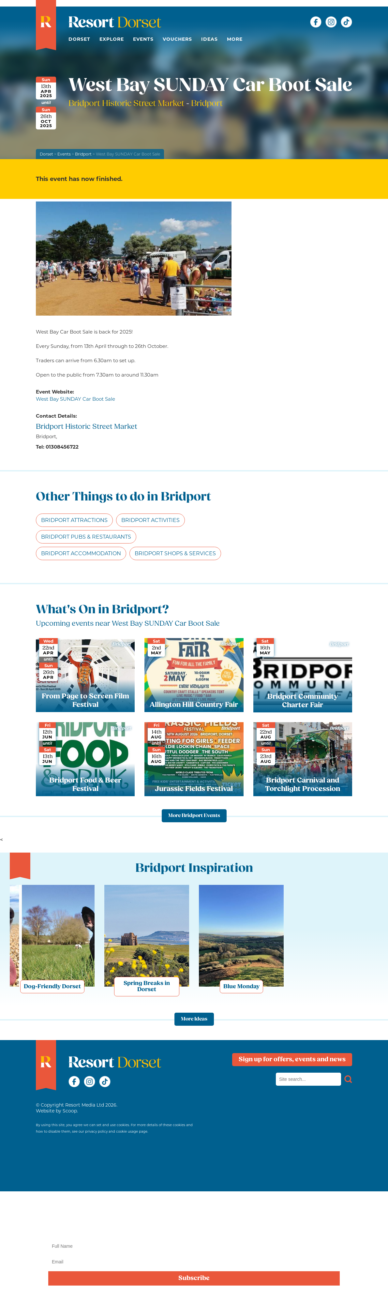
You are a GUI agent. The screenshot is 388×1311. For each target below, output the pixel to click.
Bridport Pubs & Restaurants (86, 537)
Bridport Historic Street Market (127, 103)
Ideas (209, 39)
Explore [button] (111, 39)
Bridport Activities (150, 520)
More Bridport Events (194, 815)
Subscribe (194, 1278)
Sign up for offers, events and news (292, 1059)
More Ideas (194, 1019)
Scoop (70, 1111)
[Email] (194, 1262)
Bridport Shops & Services (175, 553)
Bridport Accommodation (81, 553)
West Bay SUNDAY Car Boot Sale (75, 399)
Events (143, 39)
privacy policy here (215, 1299)
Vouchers (177, 39)
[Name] (194, 1246)
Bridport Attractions (74, 520)
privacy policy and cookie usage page (116, 1131)
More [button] (235, 39)
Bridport (83, 154)
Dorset (79, 39)
